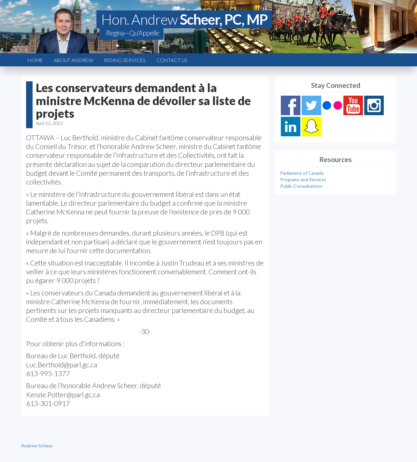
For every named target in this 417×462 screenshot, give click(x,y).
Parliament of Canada (302, 173)
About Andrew (73, 60)
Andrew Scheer (37, 445)
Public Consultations (301, 186)
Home (35, 60)
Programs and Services (303, 179)
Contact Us (171, 60)
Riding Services (125, 60)
